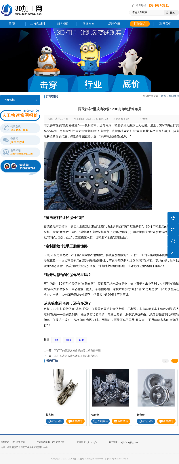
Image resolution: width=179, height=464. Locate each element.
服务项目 (63, 23)
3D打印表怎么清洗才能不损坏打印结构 (76, 356)
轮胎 (81, 340)
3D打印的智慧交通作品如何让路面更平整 (77, 350)
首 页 (12, 23)
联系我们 (165, 23)
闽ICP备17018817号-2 (117, 458)
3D (56, 340)
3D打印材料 (37, 23)
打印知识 (140, 23)
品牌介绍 (114, 23)
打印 (68, 340)
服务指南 (88, 23)
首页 (163, 96)
